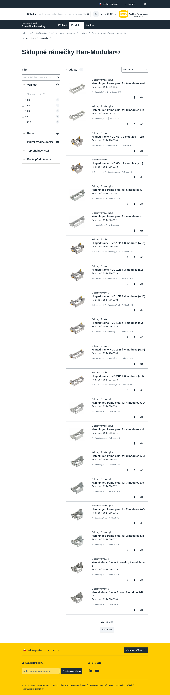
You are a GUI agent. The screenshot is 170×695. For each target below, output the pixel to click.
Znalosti (90, 25)
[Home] (24, 33)
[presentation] (129, 4)
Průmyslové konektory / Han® (42, 33)
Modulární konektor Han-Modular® (114, 33)
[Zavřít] (145, 4)
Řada (94, 33)
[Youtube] (97, 670)
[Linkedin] (90, 670)
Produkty (76, 25)
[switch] (128, 97)
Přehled (62, 25)
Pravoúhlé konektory (67, 33)
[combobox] (133, 70)
